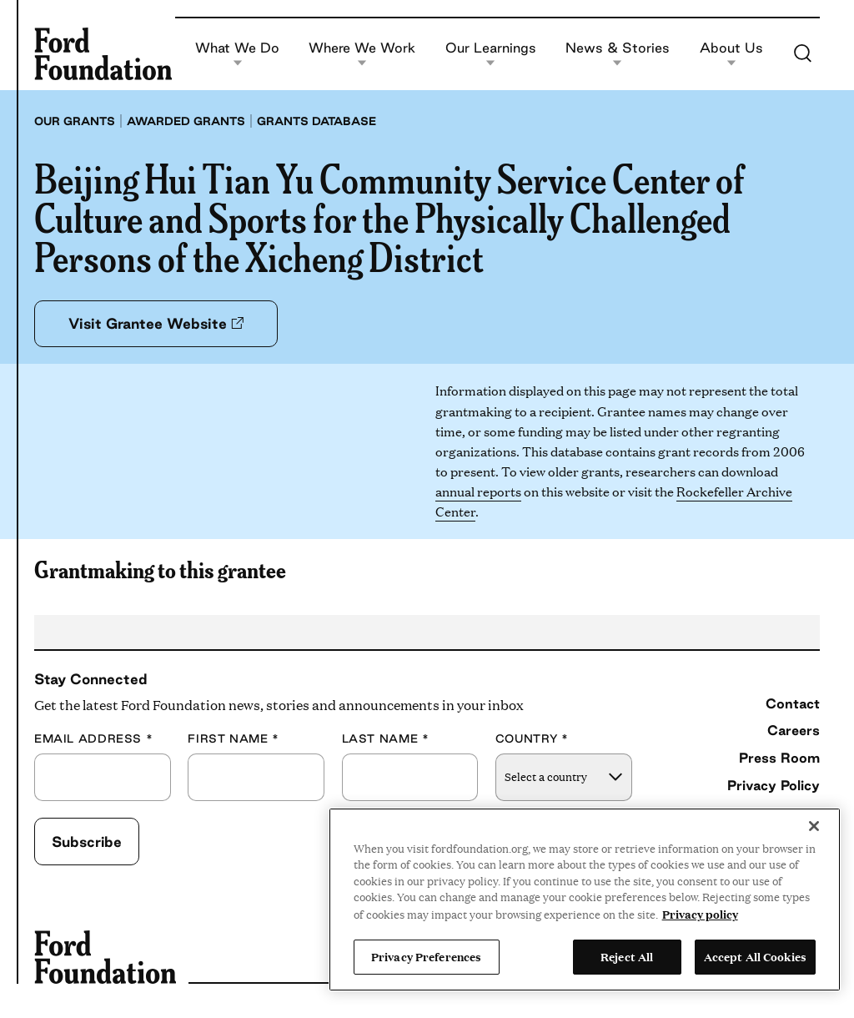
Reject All (626, 956)
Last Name (386, 739)
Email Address (93, 739)
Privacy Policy (773, 785)
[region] (585, 899)
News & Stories (617, 54)
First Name (233, 739)
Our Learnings (490, 54)
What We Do (237, 54)
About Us (731, 54)
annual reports (478, 491)
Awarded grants (186, 121)
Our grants (74, 121)
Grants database (316, 121)
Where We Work (362, 54)
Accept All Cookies (755, 956)
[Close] (814, 826)
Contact (793, 703)
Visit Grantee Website (156, 323)
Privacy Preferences (426, 956)
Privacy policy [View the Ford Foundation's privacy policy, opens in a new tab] (700, 913)
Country (532, 739)
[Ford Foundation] (103, 53)
